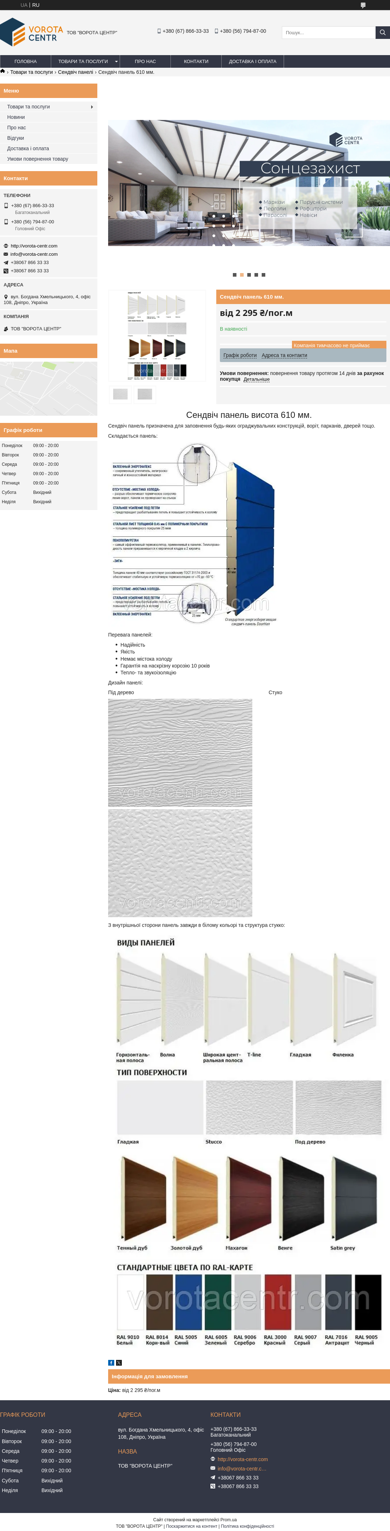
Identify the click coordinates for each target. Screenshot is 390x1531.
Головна (25, 61)
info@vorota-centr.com (34, 254)
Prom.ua (229, 1519)
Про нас (145, 61)
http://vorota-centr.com (34, 246)
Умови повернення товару (37, 159)
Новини (16, 117)
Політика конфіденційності (247, 1526)
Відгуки (15, 138)
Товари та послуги (83, 61)
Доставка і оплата (252, 61)
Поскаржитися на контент (191, 1526)
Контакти (196, 61)
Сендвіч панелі (75, 72)
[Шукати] (383, 32)
